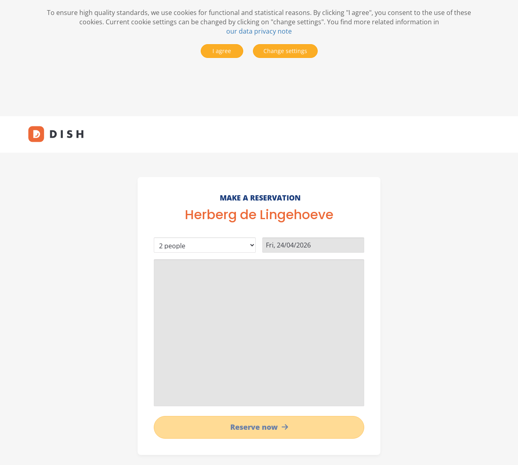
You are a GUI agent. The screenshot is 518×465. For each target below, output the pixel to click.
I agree (221, 51)
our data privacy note (259, 31)
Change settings (285, 51)
